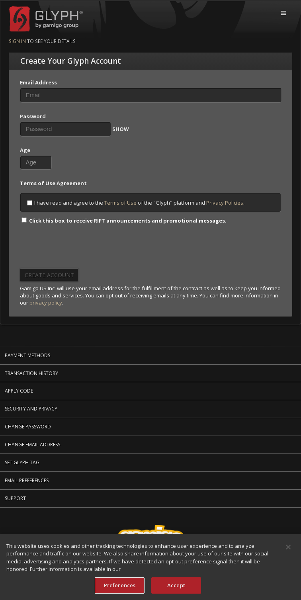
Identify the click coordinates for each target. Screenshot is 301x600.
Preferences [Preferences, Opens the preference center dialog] (119, 586)
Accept (176, 586)
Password (33, 116)
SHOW (120, 129)
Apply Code (19, 390)
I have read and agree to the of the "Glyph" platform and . (135, 202)
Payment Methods (27, 355)
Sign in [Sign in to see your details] (17, 41)
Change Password (28, 426)
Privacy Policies (224, 202)
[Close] (288, 548)
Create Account (49, 275)
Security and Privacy (31, 408)
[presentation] (80, 248)
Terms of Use (120, 202)
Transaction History (31, 373)
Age (25, 150)
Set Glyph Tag (22, 462)
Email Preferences (27, 480)
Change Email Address (32, 444)
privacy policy (45, 302)
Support (15, 498)
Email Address (38, 82)
